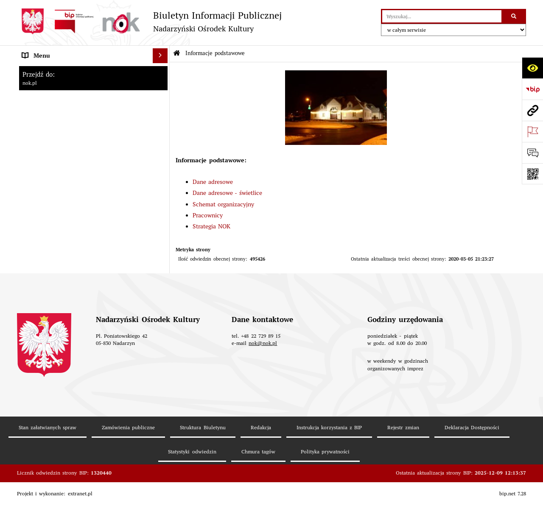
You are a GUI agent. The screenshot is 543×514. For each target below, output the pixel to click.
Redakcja (261, 455)
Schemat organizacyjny (223, 204)
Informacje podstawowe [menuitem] (54, 70)
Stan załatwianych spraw (47, 455)
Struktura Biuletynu (202, 455)
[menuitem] (93, 90)
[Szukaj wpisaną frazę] (514, 16)
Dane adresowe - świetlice (227, 193)
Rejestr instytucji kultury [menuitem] (55, 251)
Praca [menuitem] (29, 236)
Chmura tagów (258, 479)
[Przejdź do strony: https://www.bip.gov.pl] (532, 89)
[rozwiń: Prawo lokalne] (161, 192)
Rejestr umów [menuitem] (40, 221)
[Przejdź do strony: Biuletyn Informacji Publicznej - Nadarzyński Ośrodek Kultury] (149, 21)
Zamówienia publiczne (128, 455)
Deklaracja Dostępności (472, 455)
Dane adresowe (213, 182)
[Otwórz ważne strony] (532, 131)
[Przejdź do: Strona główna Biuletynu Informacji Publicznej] (176, 53)
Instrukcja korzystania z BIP (329, 455)
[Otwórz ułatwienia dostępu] (532, 67)
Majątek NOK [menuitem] (39, 207)
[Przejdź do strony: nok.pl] (532, 110)
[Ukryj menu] (160, 55)
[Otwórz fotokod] (532, 173)
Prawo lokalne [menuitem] (40, 192)
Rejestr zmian (403, 455)
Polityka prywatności (325, 479)
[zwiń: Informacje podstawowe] (161, 70)
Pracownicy (208, 215)
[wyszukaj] (442, 16)
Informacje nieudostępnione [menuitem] (59, 266)
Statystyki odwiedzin (192, 479)
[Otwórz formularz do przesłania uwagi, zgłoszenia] (532, 152)
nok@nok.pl (263, 370)
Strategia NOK (211, 226)
